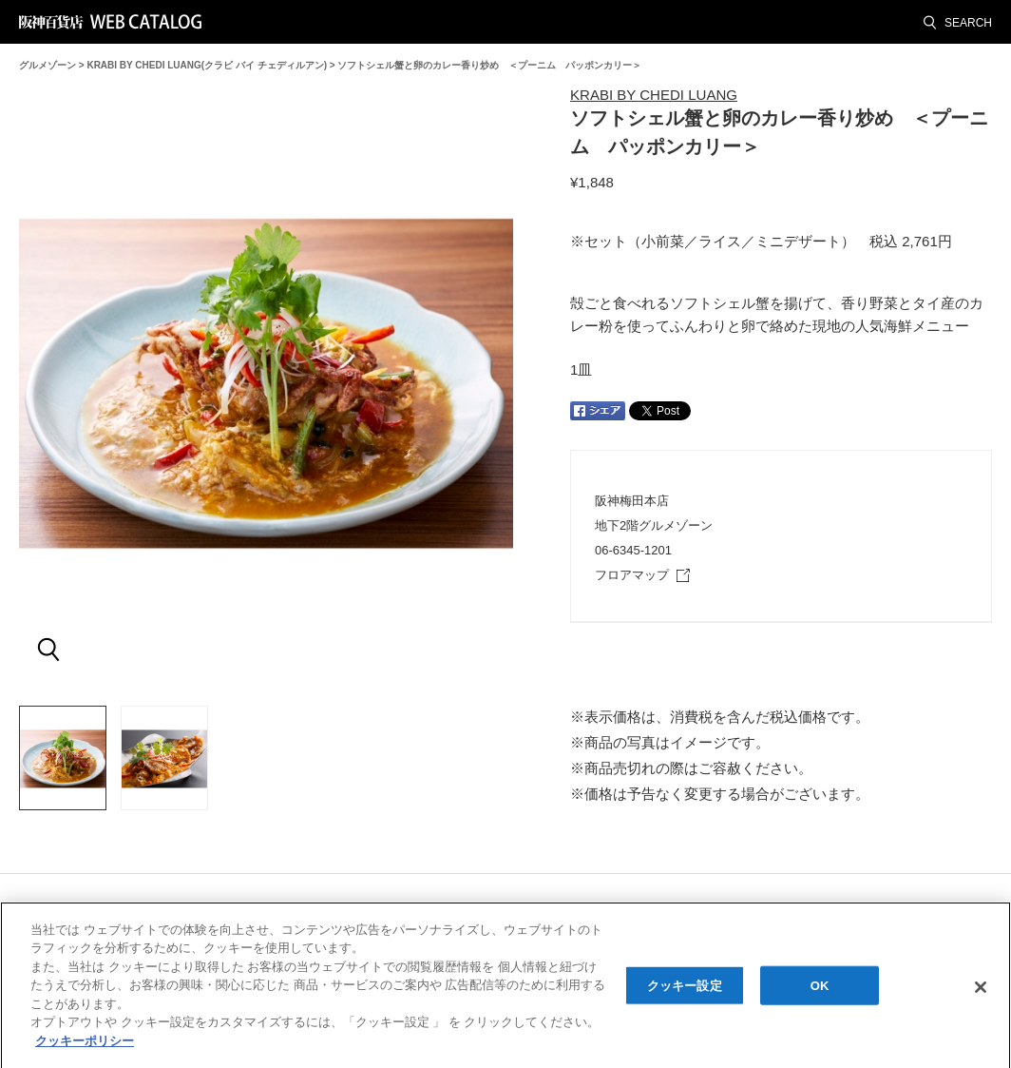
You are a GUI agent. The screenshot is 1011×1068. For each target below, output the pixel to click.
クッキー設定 (684, 990)
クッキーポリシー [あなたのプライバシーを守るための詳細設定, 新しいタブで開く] (84, 1046)
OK (820, 990)
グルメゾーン (47, 65)
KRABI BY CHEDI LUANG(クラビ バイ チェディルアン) (206, 65)
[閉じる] (980, 993)
